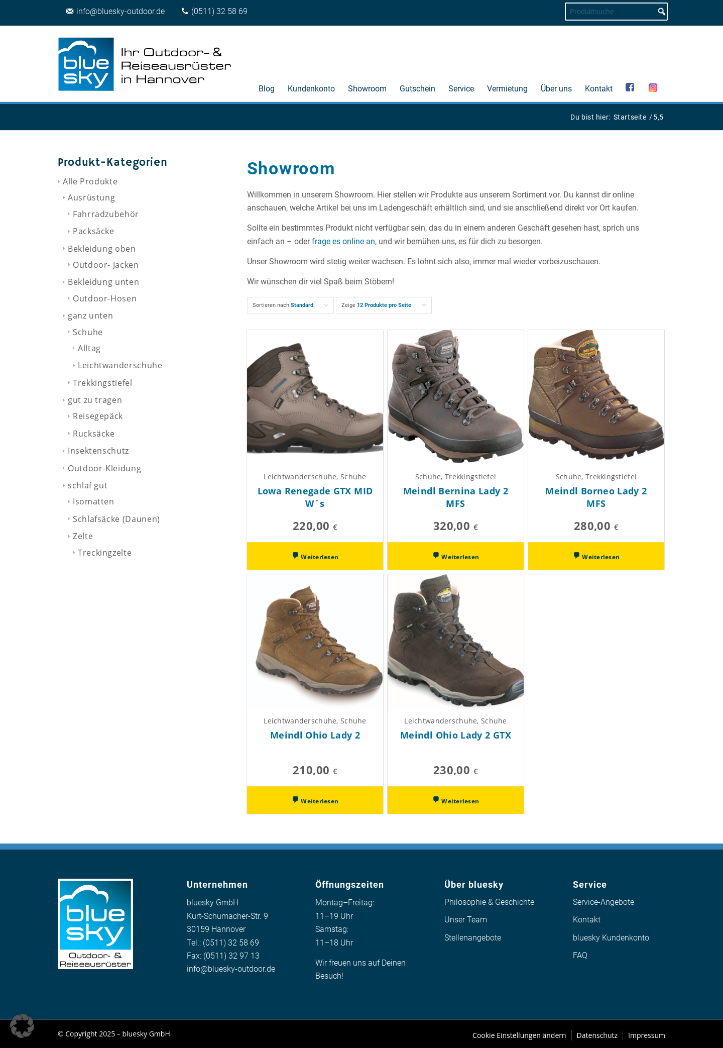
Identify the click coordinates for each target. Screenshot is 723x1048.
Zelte (83, 536)
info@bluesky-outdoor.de (231, 969)
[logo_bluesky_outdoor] (145, 63)
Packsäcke (93, 231)
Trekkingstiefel (103, 382)
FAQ (580, 955)
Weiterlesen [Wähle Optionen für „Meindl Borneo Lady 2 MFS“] (600, 557)
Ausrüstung (91, 197)
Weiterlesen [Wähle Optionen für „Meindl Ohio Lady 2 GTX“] (459, 801)
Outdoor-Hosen (105, 298)
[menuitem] (266, 63)
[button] (22, 1026)
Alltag (89, 348)
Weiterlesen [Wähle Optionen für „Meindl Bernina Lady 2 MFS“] (459, 557)
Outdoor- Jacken (106, 264)
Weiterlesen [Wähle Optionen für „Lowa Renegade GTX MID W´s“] (318, 557)
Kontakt (586, 919)
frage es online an (343, 241)
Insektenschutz (98, 450)
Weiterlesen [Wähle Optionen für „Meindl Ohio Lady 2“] (318, 801)
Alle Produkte (90, 181)
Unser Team (465, 919)
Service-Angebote (603, 902)
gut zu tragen (95, 399)
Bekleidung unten (103, 281)
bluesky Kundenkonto (611, 937)
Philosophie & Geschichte (489, 902)
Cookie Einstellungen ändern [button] (519, 1035)
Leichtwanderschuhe (120, 365)
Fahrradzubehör (106, 214)
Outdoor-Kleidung (104, 468)
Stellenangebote (472, 937)
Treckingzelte (105, 552)
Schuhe (88, 332)
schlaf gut (87, 485)
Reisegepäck (98, 416)
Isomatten (93, 501)
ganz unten (90, 315)
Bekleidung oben (102, 248)
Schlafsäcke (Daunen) (116, 519)
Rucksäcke (94, 433)
